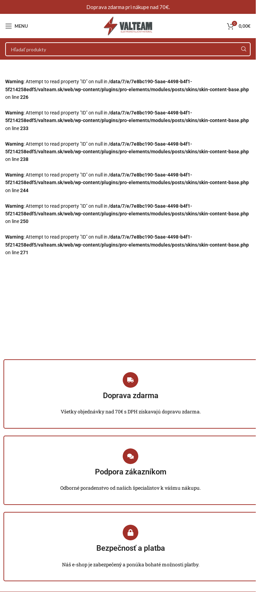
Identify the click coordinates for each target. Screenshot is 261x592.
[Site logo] (128, 25)
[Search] (128, 49)
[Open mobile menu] (17, 26)
